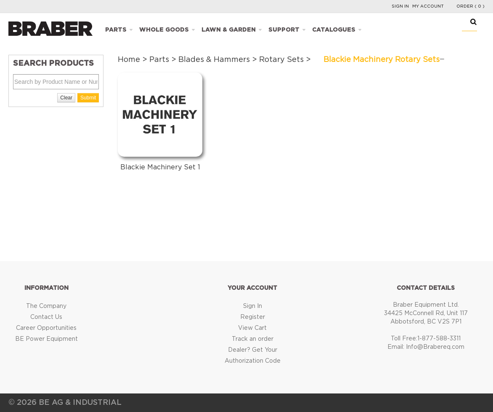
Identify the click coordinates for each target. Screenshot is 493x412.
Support (284, 30)
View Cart (252, 328)
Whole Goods (164, 30)
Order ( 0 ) (470, 6)
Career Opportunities (46, 328)
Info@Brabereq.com (435, 347)
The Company (46, 306)
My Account (428, 6)
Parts (116, 30)
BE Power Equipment (46, 339)
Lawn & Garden (228, 30)
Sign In (400, 6)
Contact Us (46, 317)
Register (252, 317)
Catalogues (333, 30)
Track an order (252, 339)
